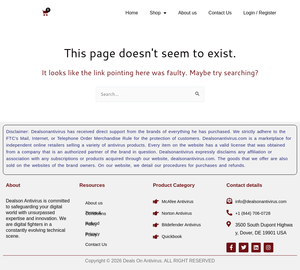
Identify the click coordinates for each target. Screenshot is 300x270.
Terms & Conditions (95, 212)
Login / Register (259, 12)
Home (131, 12)
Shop (158, 13)
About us (187, 12)
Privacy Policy (92, 233)
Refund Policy (92, 223)
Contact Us (220, 12)
